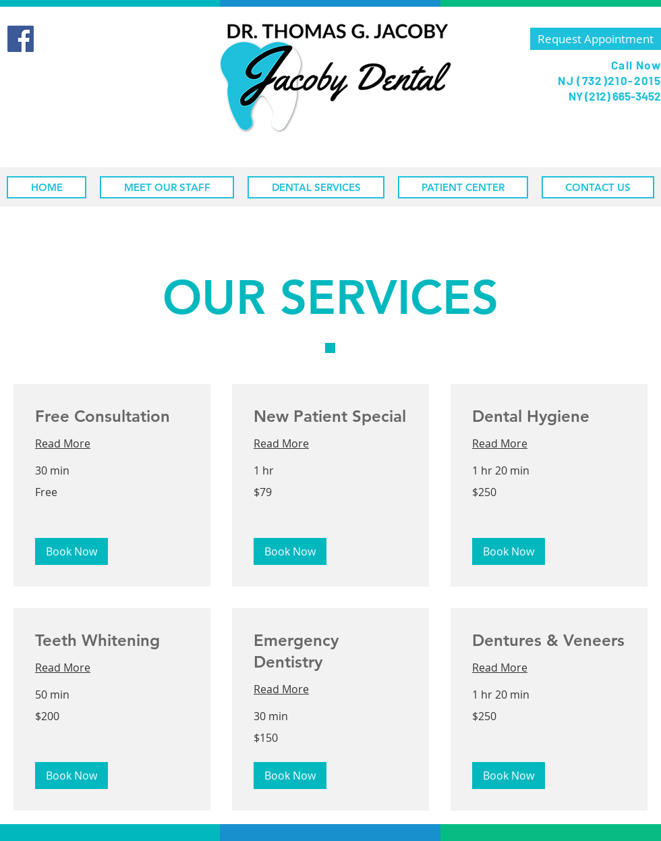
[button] (71, 551)
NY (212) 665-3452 (614, 96)
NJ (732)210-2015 (609, 80)
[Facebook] (20, 39)
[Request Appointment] (595, 39)
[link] (112, 416)
